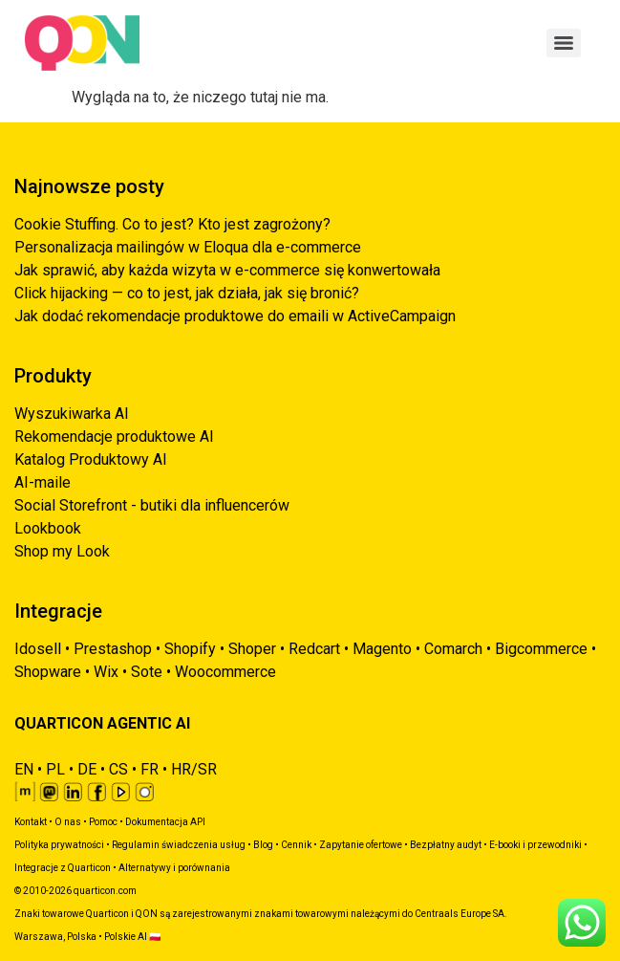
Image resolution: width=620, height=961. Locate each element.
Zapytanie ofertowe (360, 845)
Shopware (47, 672)
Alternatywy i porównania (174, 868)
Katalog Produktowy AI (90, 459)
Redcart (314, 649)
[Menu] (563, 43)
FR (149, 769)
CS (118, 769)
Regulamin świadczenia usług (179, 845)
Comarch (453, 649)
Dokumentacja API (165, 822)
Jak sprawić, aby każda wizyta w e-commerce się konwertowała (227, 270)
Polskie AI (125, 936)
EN (23, 769)
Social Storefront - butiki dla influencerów (151, 505)
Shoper (252, 649)
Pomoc (103, 822)
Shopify (190, 649)
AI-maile (42, 482)
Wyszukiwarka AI (71, 413)
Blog (263, 845)
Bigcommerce (541, 649)
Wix (106, 672)
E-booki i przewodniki (535, 845)
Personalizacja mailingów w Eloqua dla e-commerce (187, 247)
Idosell (37, 649)
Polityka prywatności (59, 845)
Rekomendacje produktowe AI (114, 436)
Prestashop (113, 649)
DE (86, 769)
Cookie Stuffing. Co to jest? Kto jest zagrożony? (172, 224)
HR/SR (194, 769)
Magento (382, 649)
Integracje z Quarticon (62, 868)
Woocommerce (225, 672)
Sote (146, 672)
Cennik (296, 845)
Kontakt (30, 822)
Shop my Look (62, 551)
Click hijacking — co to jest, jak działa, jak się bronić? (186, 293)
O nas (67, 822)
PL (55, 769)
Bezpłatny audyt (445, 845)
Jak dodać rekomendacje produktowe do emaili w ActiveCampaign (235, 316)
